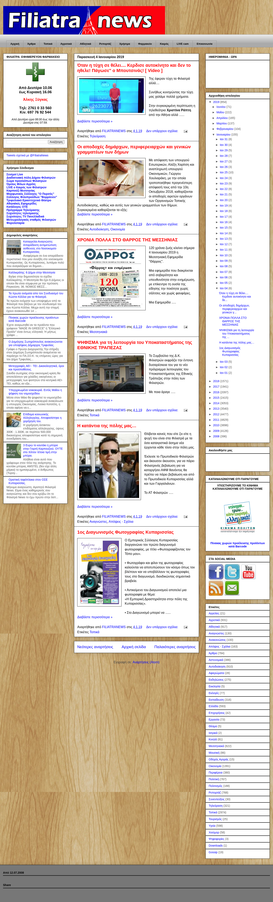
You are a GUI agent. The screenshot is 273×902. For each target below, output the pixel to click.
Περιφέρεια (215, 772)
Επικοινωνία (205, 43)
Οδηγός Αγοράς (219, 759)
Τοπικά (48, 43)
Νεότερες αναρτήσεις (95, 647)
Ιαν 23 (224, 183)
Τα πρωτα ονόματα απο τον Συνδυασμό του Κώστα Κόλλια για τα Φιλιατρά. (36, 295)
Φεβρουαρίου (225, 128)
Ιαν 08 (224, 266)
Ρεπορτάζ (105, 43)
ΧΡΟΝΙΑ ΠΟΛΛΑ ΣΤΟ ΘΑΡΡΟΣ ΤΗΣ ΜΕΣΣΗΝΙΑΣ (127, 239)
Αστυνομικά (216, 659)
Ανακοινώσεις (217, 639)
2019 (216, 102)
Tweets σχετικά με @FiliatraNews (27, 155)
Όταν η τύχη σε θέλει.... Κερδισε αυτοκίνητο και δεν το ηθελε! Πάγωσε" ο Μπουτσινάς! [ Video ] (134, 68)
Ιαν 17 (224, 216)
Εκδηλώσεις (216, 679)
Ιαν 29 (224, 150)
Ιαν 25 (224, 172)
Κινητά (213, 739)
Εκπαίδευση (216, 699)
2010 (216, 425)
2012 (216, 414)
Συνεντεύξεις (216, 799)
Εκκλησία (214, 686)
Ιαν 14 (224, 233)
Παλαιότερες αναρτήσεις (175, 647)
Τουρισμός (215, 819)
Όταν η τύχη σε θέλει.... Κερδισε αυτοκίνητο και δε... (235, 296)
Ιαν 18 (224, 211)
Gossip (213, 852)
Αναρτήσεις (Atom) (146, 662)
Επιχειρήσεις (217, 712)
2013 (216, 408)
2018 (216, 381)
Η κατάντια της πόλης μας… (106, 425)
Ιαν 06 (224, 277)
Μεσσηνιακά (98, 332)
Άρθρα (31, 43)
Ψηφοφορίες (216, 839)
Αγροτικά (66, 43)
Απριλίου (222, 118)
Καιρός (164, 43)
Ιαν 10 (224, 255)
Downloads (216, 845)
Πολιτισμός (215, 786)
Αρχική (15, 43)
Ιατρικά (213, 733)
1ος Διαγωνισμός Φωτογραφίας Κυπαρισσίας (125, 532)
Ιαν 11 (224, 249)
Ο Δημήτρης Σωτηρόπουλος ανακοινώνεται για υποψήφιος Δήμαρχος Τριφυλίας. (35, 343)
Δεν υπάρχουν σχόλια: (162, 131)
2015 (216, 397)
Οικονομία (117, 229)
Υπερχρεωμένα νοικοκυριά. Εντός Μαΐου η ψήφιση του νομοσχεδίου (35, 391)
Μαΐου (220, 112)
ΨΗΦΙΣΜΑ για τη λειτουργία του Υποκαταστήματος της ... (236, 334)
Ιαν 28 (224, 155)
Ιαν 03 (224, 361)
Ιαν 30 (224, 144)
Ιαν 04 (224, 288)
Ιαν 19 (224, 205)
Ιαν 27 (224, 161)
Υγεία (212, 825)
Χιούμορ (214, 832)
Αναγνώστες (98, 521)
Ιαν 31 (224, 139)
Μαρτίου (222, 123)
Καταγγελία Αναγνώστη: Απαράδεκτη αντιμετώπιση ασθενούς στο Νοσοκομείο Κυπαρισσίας (40, 246)
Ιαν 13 (224, 238)
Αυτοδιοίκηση (99, 229)
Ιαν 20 (224, 200)
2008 (216, 436)
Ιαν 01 (224, 372)
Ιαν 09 (224, 260)
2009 (216, 430)
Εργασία (214, 719)
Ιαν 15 (224, 227)
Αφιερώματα (216, 673)
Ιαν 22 (224, 189)
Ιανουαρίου (223, 134)
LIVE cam (183, 43)
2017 (216, 386)
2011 (216, 419)
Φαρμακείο (145, 43)
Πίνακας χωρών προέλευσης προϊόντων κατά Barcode (237, 545)
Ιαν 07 (224, 271)
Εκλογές (214, 693)
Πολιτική (214, 779)
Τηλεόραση (98, 136)
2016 (216, 392)
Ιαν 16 (224, 222)
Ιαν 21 (224, 194)
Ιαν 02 (224, 367)
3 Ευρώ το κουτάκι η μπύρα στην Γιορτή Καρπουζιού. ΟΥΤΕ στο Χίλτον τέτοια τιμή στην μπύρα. (43, 450)
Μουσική (214, 752)
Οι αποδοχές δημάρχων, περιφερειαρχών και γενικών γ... (234, 309)
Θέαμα (213, 726)
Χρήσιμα (124, 43)
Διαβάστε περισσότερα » (94, 121)
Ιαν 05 (224, 282)
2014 (216, 403)
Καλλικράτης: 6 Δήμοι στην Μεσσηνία (32, 272)
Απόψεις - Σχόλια (121, 521)
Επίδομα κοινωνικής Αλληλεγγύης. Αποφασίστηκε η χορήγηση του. (42, 418)
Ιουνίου (221, 106)
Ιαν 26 (224, 167)
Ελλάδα (213, 706)
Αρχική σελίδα (134, 647)
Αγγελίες (214, 613)
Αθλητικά (85, 43)
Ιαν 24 (224, 178)
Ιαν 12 (224, 244)
